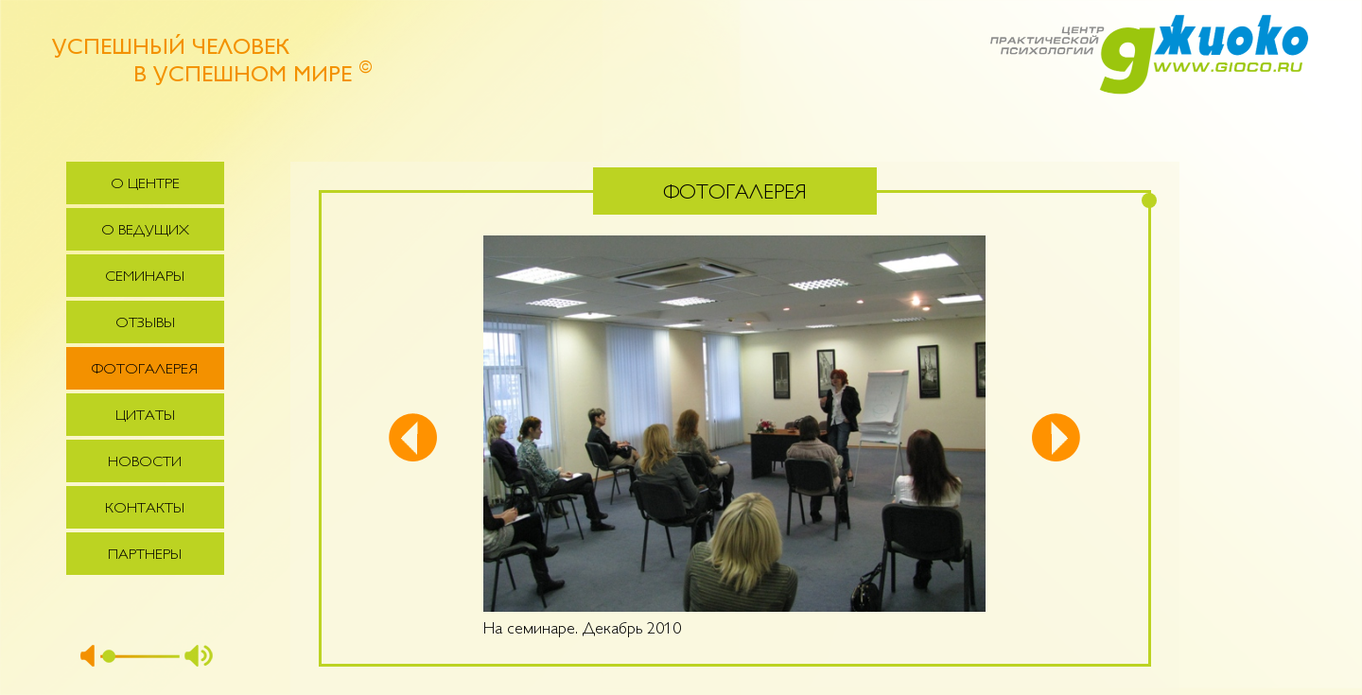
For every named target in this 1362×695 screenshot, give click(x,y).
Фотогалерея (145, 370)
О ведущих (145, 231)
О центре (145, 185)
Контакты (144, 509)
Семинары (144, 277)
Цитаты (145, 416)
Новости (145, 463)
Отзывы (145, 324)
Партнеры (145, 555)
